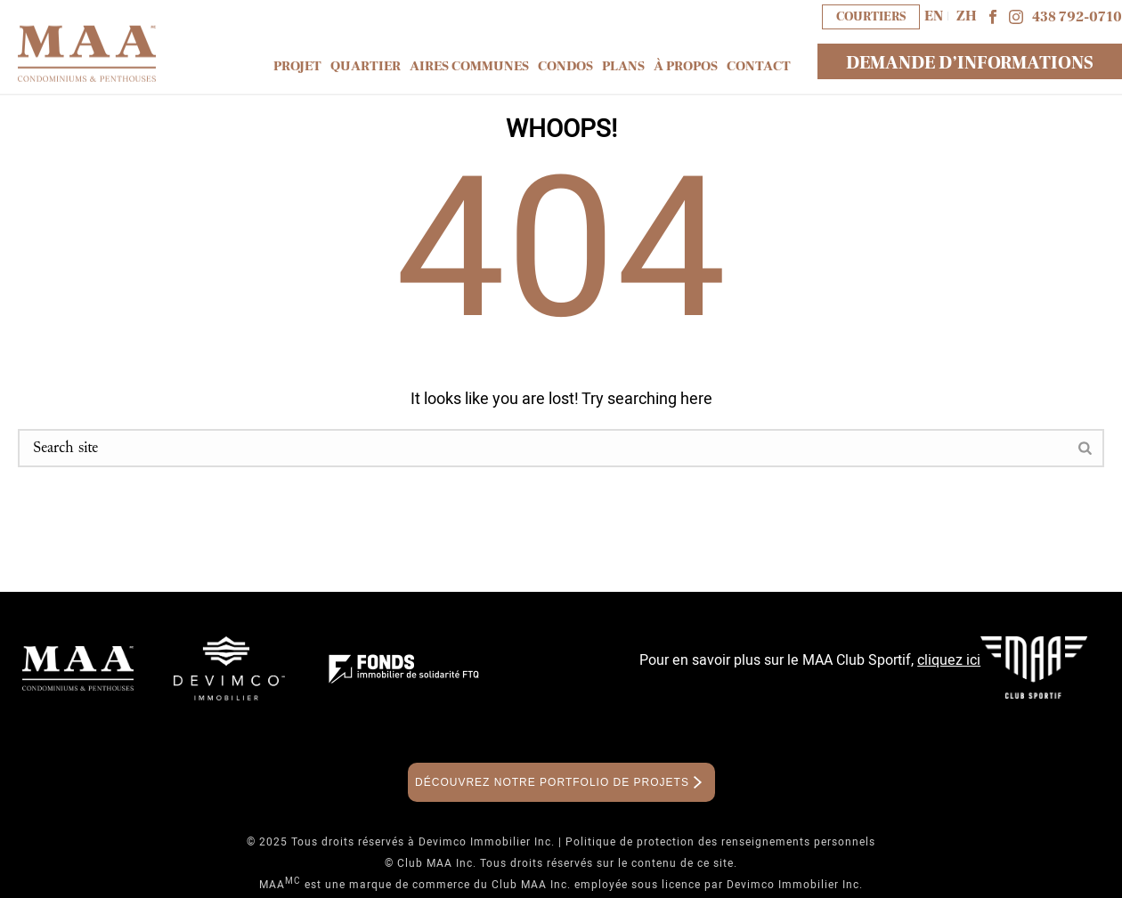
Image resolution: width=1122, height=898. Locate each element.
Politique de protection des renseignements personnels (720, 842)
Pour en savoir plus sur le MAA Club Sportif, (809, 660)
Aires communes (469, 66)
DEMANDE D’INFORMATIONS (970, 63)
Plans (623, 66)
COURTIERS (871, 16)
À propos (686, 66)
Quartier (365, 66)
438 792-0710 (1077, 17)
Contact (759, 66)
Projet (297, 66)
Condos (565, 66)
